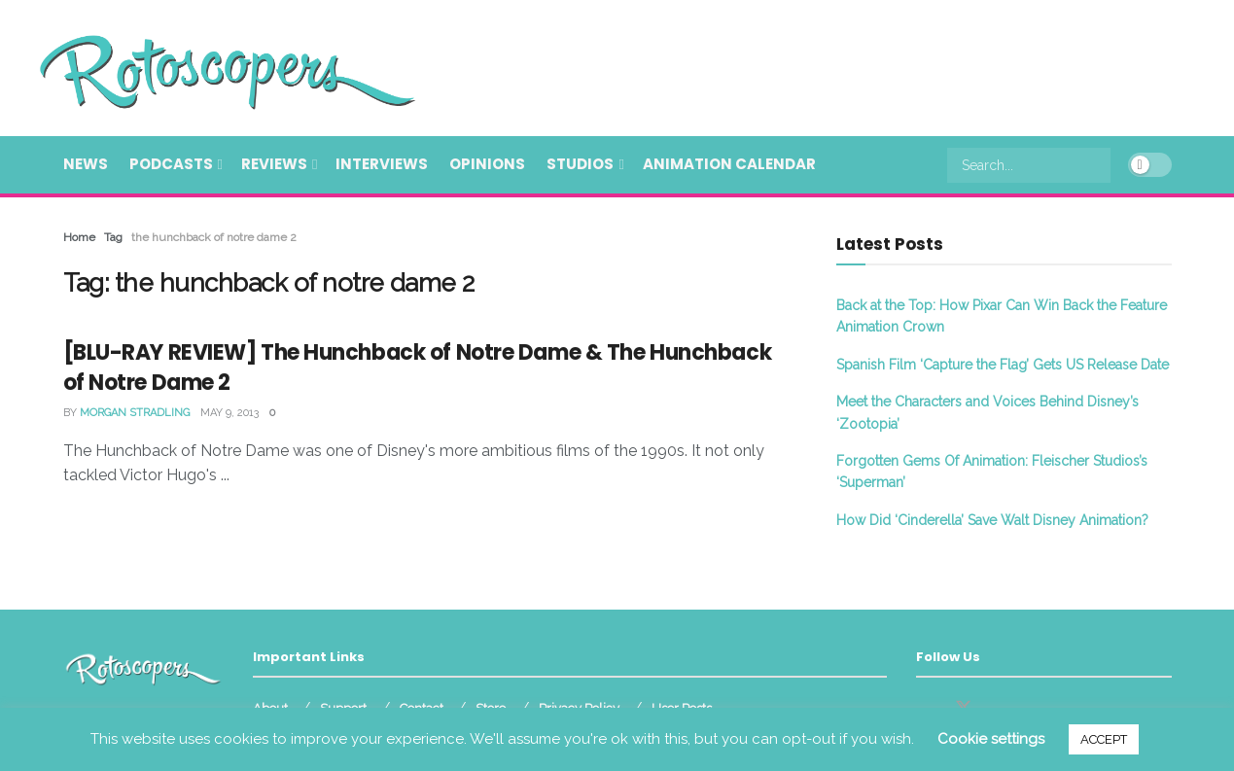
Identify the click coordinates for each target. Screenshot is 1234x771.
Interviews (381, 164)
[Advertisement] (818, 65)
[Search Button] (1100, 165)
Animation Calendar (729, 164)
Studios (580, 164)
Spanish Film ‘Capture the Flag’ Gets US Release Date (1002, 364)
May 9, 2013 (229, 412)
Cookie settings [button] (990, 739)
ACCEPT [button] (1103, 739)
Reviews (274, 164)
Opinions (487, 164)
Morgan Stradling (135, 412)
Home (79, 237)
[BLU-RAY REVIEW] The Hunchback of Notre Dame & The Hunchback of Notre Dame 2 (417, 367)
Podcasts (171, 164)
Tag (113, 237)
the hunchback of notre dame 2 (214, 237)
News (85, 164)
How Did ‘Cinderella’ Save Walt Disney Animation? (992, 520)
